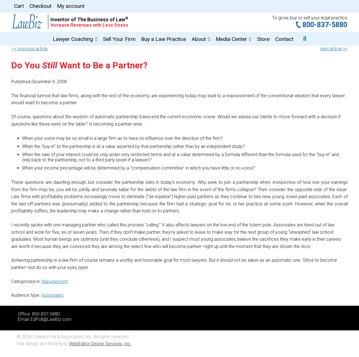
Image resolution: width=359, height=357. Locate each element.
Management (55, 281)
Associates (52, 295)
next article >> (334, 48)
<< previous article (29, 48)
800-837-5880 (324, 25)
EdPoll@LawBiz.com (51, 319)
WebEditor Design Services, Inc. (100, 343)
